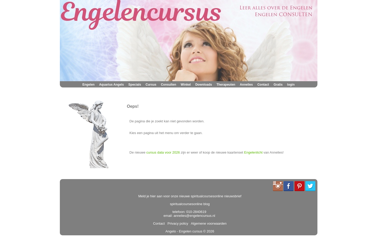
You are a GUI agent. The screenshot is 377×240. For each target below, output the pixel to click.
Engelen (88, 84)
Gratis (278, 84)
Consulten (168, 84)
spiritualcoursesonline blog (190, 204)
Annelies (246, 84)
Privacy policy (177, 223)
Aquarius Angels (111, 84)
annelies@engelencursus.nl (194, 216)
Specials (134, 84)
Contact (263, 84)
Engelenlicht (253, 152)
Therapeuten (225, 84)
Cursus (151, 84)
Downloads (203, 84)
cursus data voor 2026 (163, 152)
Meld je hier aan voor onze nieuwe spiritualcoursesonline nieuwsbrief (189, 196)
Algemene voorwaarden (208, 223)
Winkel (186, 84)
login (291, 84)
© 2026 (208, 231)
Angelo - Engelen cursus (183, 231)
